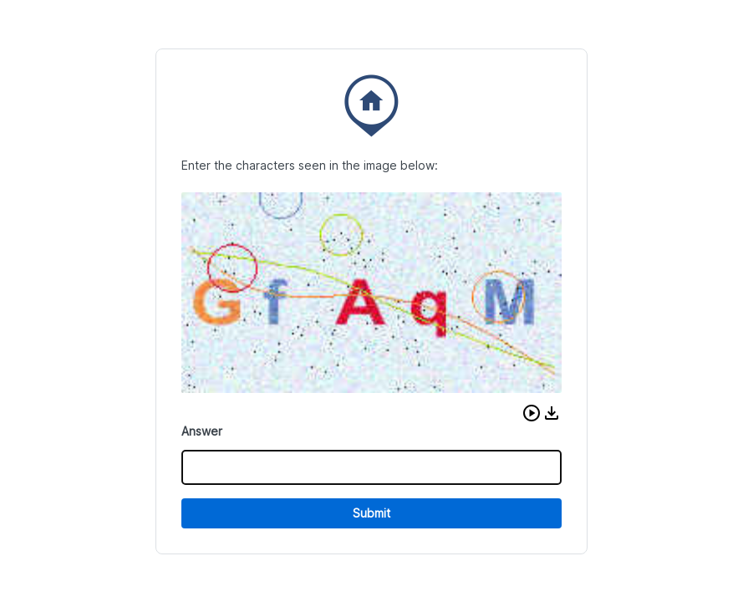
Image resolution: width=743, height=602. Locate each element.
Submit (371, 513)
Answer (201, 431)
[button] (532, 413)
